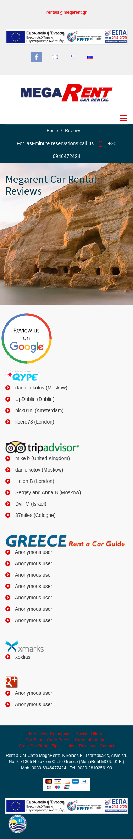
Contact (107, 745)
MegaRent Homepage (50, 733)
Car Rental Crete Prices (47, 739)
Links (69, 745)
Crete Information (91, 739)
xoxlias (22, 657)
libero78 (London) (34, 422)
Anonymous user (33, 552)
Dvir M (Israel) (30, 504)
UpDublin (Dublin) (34, 399)
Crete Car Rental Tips (38, 745)
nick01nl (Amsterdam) (38, 410)
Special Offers (89, 733)
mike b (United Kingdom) (42, 458)
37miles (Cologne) (35, 515)
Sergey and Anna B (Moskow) (47, 492)
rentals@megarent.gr (66, 12)
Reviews (87, 745)
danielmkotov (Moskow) (40, 388)
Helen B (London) (34, 481)
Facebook (36, 57)
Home (52, 130)
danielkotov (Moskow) (38, 470)
